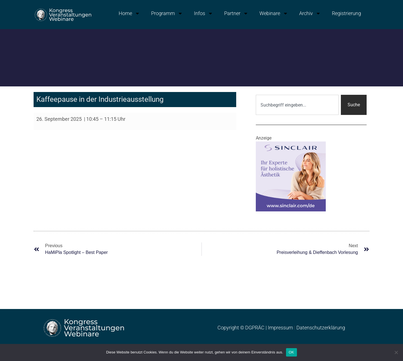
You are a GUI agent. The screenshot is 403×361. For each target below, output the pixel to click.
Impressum (280, 328)
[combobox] (297, 105)
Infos (203, 13)
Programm (167, 13)
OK (291, 352)
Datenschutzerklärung (320, 328)
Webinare (273, 13)
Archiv (310, 13)
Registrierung (346, 13)
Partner (236, 13)
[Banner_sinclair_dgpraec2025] (291, 176)
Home (129, 13)
